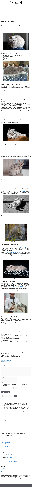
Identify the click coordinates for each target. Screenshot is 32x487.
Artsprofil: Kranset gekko (6, 447)
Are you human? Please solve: (9, 387)
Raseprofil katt (8, 360)
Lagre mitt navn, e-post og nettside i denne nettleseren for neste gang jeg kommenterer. (14, 385)
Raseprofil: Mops (11, 454)
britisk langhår (21, 286)
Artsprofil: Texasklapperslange (7, 443)
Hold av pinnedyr (9, 457)
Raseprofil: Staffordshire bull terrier (11, 461)
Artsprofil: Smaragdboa (6, 446)
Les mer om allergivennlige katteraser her (18, 342)
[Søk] (15, 396)
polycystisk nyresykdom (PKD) (24, 247)
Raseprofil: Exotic (5, 362)
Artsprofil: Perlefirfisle (6, 442)
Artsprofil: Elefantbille (6, 445)
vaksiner (24, 191)
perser (29, 246)
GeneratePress (21, 485)
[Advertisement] (16, 11)
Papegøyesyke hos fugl (6, 361)
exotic (9, 286)
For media (3, 472)
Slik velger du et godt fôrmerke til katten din (11, 222)
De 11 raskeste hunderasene (15, 456)
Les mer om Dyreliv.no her (6, 415)
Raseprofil (4, 360)
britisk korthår (12, 286)
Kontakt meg (3, 471)
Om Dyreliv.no (3, 468)
